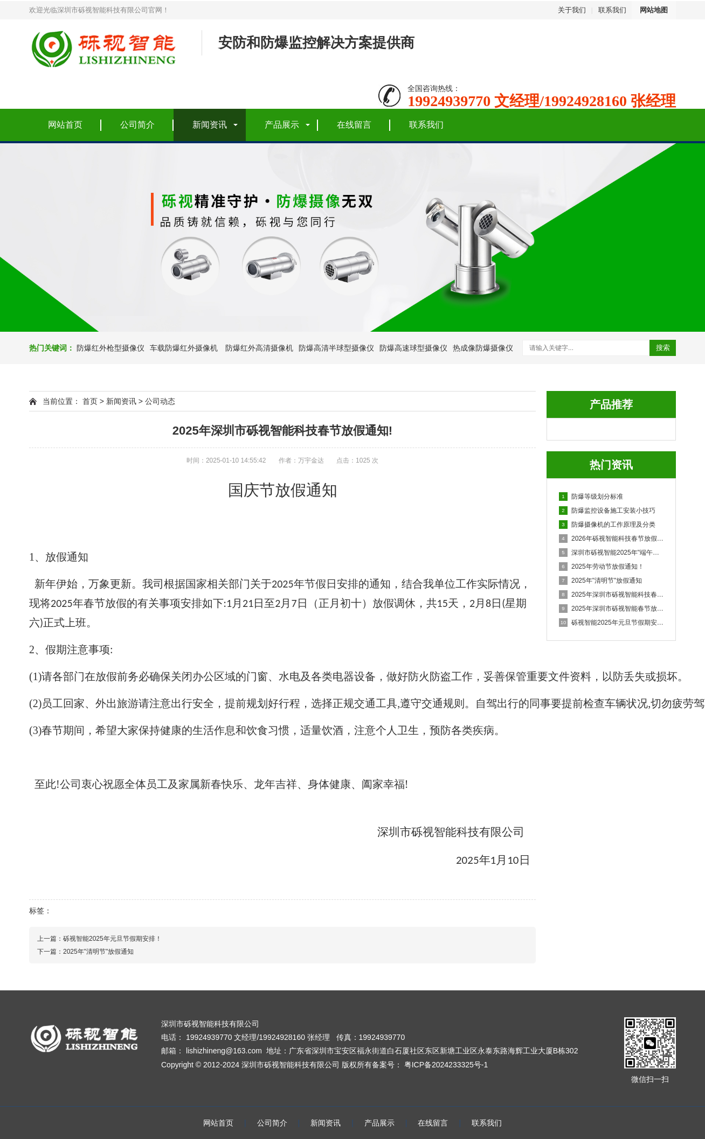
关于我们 (572, 10)
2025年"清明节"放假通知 (600, 580)
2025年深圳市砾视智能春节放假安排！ (612, 608)
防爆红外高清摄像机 (258, 348)
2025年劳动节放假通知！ (601, 566)
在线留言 (354, 124)
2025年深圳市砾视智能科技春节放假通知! (612, 594)
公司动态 (160, 401)
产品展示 (282, 124)
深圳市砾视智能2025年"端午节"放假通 (612, 552)
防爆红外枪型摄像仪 (110, 348)
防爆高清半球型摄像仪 (336, 348)
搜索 (663, 348)
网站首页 (65, 124)
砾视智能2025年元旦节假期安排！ (612, 622)
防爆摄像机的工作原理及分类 (607, 524)
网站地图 (654, 10)
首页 (90, 401)
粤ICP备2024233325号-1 (446, 1064)
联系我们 (612, 10)
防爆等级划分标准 (591, 496)
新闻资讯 (209, 124)
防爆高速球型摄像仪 (413, 348)
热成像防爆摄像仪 (483, 348)
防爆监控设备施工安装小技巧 (607, 510)
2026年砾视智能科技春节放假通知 (612, 538)
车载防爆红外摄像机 (184, 348)
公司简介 (137, 124)
